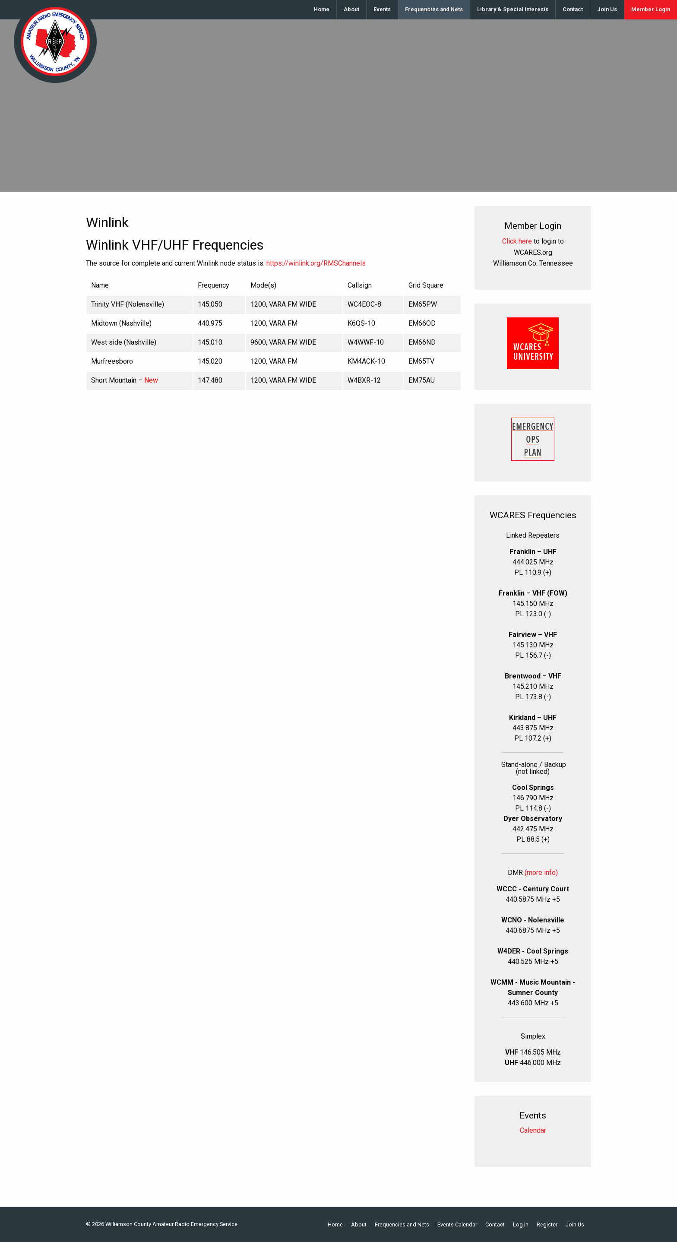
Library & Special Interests (512, 9)
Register (547, 1225)
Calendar (533, 1130)
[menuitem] (322, 9)
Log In (520, 1225)
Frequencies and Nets (434, 9)
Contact (573, 9)
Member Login (650, 9)
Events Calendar (457, 1225)
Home (321, 9)
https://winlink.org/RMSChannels (316, 263)
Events (382, 9)
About (351, 9)
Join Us (607, 9)
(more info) (541, 872)
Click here (517, 241)
